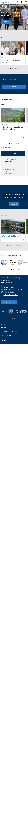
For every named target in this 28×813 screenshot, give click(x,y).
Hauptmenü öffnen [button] (25, 2)
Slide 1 (10, 68)
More (14, 204)
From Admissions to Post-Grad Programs (13, 52)
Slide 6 (18, 143)
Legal (3, 324)
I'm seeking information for (14, 79)
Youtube (5, 340)
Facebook (2, 340)
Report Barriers (7, 335)
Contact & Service (9, 302)
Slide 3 (13, 143)
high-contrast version (17, 2)
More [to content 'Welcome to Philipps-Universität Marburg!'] (6, 22)
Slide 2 (12, 68)
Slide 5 (17, 68)
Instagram (7, 340)
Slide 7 (18, 245)
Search (21, 2)
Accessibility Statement (9, 331)
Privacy (3, 328)
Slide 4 (15, 68)
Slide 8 (20, 245)
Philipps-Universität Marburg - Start (6, 2)
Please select (10, 86)
